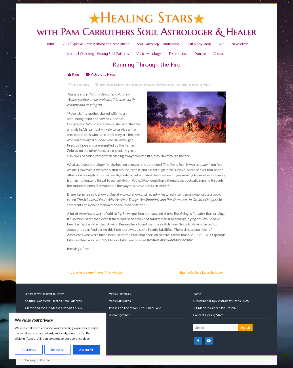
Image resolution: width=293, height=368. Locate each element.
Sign (178, 84)
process (170, 84)
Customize (28, 349)
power (160, 84)
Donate (200, 53)
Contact (219, 53)
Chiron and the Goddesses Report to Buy (53, 308)
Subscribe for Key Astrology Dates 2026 (221, 301)
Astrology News (103, 74)
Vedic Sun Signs (120, 301)
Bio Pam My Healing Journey (44, 294)
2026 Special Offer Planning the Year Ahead (96, 44)
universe (205, 84)
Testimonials (178, 53)
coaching (112, 84)
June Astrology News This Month (94, 272)
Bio (221, 44)
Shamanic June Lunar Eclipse (202, 272)
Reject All (57, 349)
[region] (57, 336)
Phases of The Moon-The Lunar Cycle (135, 308)
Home (50, 44)
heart (127, 84)
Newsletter (239, 44)
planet (152, 84)
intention (136, 84)
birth (102, 84)
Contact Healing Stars (208, 315)
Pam (75, 74)
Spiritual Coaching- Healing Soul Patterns (98, 53)
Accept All (86, 349)
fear (120, 84)
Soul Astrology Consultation (158, 44)
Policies (262, 360)
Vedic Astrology (149, 53)
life (145, 84)
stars (185, 84)
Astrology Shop (199, 44)
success (193, 84)
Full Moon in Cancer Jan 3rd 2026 (215, 308)
